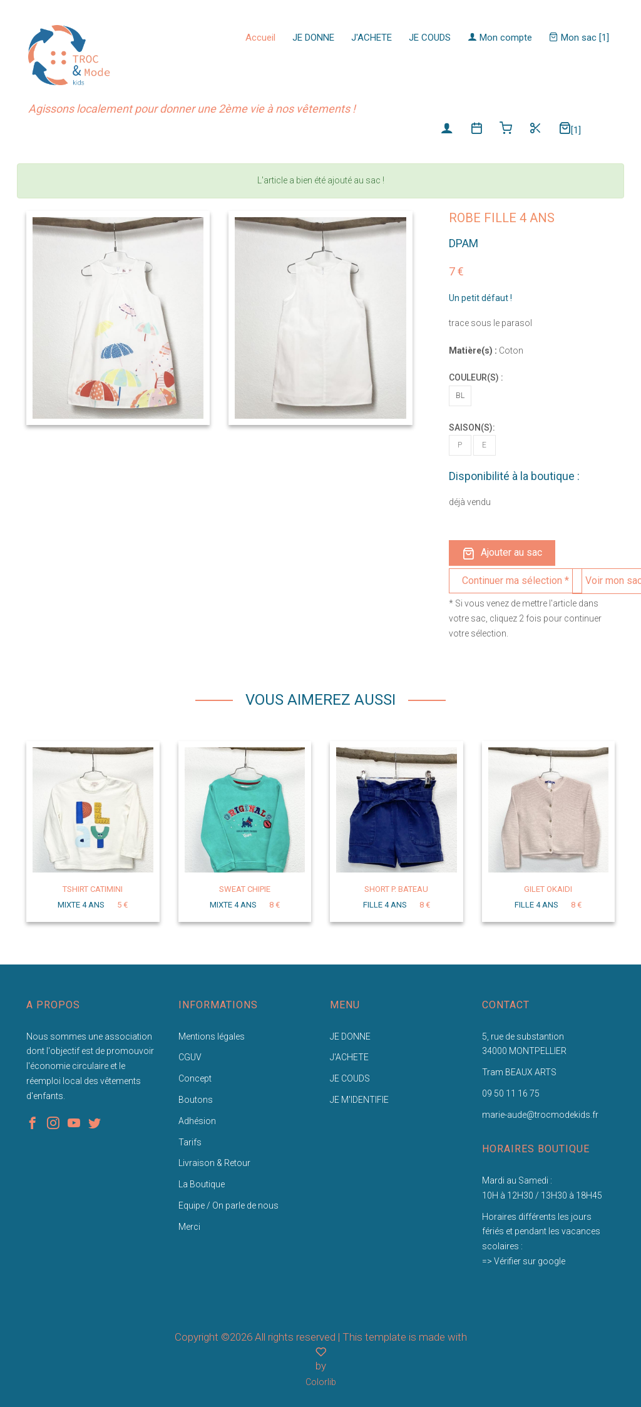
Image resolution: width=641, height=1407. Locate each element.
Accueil (260, 37)
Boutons (195, 1100)
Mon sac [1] (579, 37)
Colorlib (320, 1382)
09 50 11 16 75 (511, 1093)
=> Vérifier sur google (523, 1261)
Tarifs (190, 1142)
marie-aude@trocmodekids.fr (540, 1115)
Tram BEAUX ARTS (519, 1072)
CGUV (190, 1057)
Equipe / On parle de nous (228, 1205)
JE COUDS (430, 37)
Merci (189, 1227)
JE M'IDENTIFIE (359, 1100)
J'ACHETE (371, 37)
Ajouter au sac (502, 553)
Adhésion (197, 1121)
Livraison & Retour (214, 1163)
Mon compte (500, 37)
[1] (569, 128)
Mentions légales (211, 1036)
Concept (195, 1078)
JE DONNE (313, 37)
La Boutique (201, 1184)
